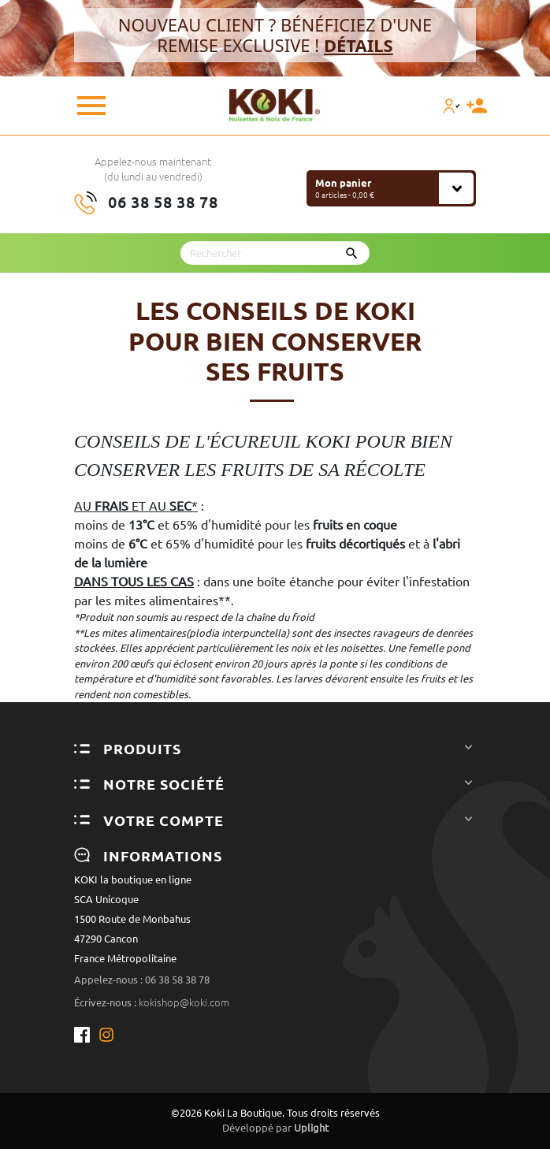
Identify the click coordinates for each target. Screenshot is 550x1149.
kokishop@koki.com (184, 1002)
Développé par (275, 1127)
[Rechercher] (275, 253)
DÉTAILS (358, 45)
